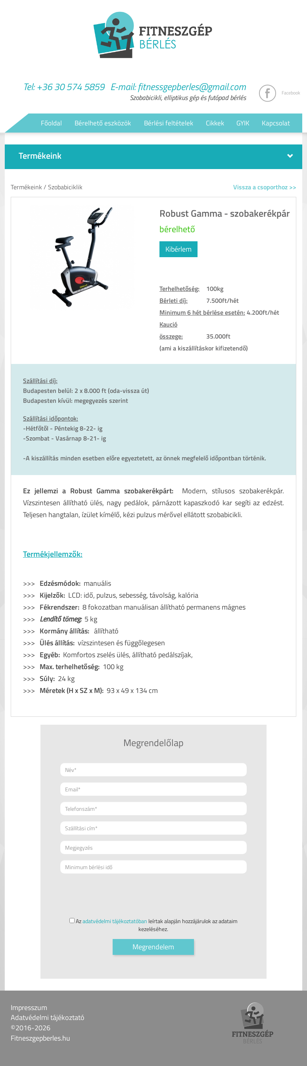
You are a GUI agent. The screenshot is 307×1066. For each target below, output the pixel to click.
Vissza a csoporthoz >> (264, 187)
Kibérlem (178, 249)
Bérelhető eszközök (103, 123)
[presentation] (120, 894)
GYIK (242, 123)
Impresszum (29, 1007)
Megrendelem (153, 946)
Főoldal (51, 123)
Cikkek (215, 123)
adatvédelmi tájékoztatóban (115, 921)
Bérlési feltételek (168, 123)
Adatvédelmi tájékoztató (47, 1017)
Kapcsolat (276, 123)
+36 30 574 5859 (70, 86)
